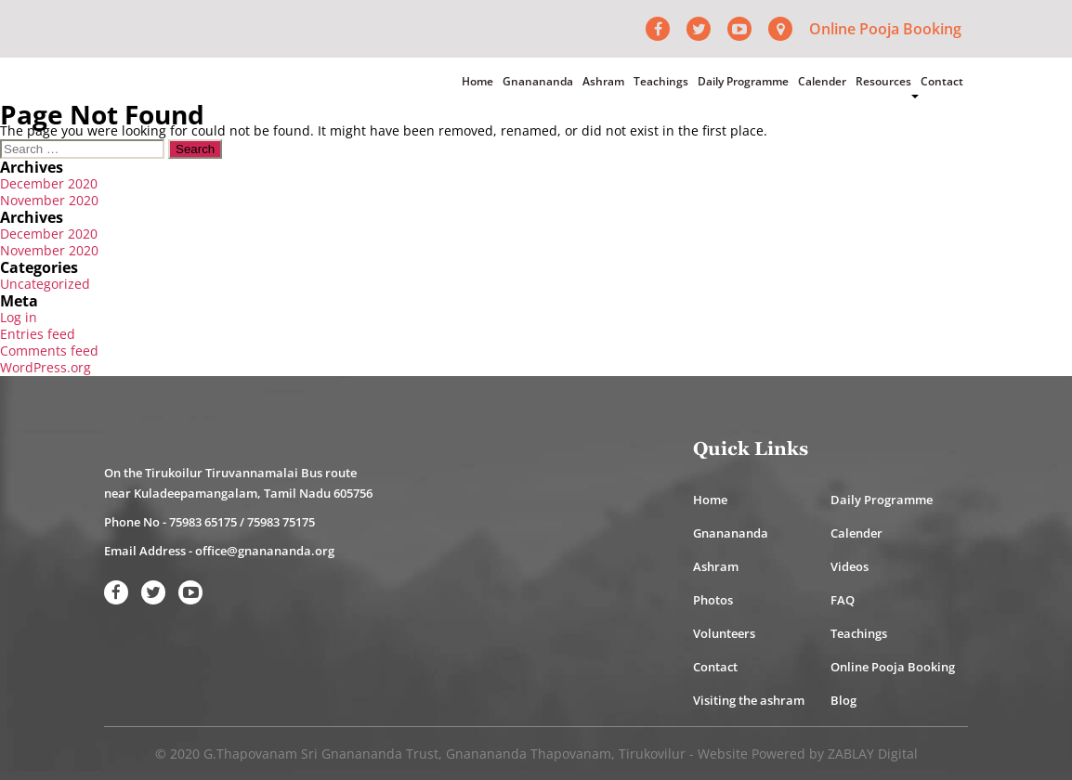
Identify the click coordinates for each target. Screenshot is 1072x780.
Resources (883, 81)
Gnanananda (538, 81)
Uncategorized (45, 283)
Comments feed (49, 350)
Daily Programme (743, 81)
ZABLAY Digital (873, 753)
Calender (822, 81)
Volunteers (724, 633)
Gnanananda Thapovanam (528, 753)
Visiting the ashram (748, 700)
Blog (843, 700)
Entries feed (37, 334)
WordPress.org (45, 367)
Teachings (661, 81)
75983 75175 (281, 522)
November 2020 (49, 200)
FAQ (842, 600)
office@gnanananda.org (264, 550)
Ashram (603, 81)
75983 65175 (203, 522)
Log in (18, 317)
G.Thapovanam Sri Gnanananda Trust (320, 753)
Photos (713, 600)
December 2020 (49, 183)
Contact (942, 81)
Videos (849, 566)
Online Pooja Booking (885, 29)
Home (477, 81)
